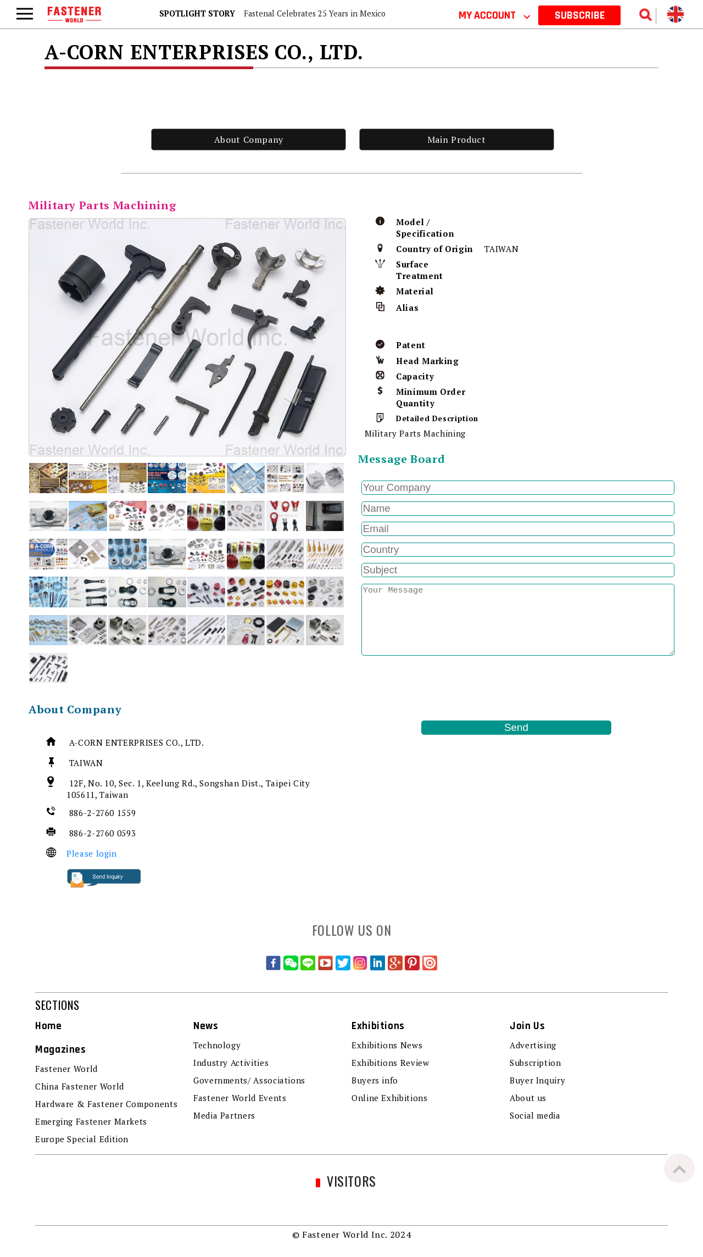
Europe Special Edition (82, 1138)
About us (528, 1097)
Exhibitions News (387, 1045)
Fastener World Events (239, 1097)
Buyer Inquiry (537, 1080)
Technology (217, 1045)
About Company (248, 139)
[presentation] (441, 688)
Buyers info (375, 1080)
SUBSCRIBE (580, 15)
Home (48, 1026)
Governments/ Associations (249, 1080)
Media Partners (224, 1115)
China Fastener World (79, 1086)
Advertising (533, 1045)
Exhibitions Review (390, 1062)
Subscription (535, 1062)
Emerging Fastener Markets (91, 1121)
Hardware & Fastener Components (106, 1103)
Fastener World (66, 1068)
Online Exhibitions (390, 1097)
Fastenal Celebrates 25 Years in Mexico (315, 13)
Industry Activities (231, 1062)
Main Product (456, 139)
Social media (535, 1115)
